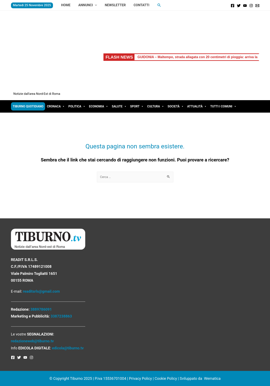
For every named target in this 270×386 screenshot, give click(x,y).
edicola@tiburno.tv (68, 348)
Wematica (212, 378)
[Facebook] (232, 5)
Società (176, 106)
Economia (98, 106)
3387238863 (61, 316)
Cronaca (56, 106)
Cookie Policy (166, 378)
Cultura (155, 106)
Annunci (86, 5)
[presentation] (93, 5)
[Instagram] (251, 5)
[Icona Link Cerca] (154, 5)
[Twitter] (239, 5)
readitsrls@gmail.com (41, 291)
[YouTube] (245, 5)
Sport (137, 106)
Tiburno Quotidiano (28, 106)
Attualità (197, 106)
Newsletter (112, 5)
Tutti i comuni (223, 106)
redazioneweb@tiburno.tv (32, 341)
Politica (76, 106)
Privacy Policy (140, 378)
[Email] (257, 5)
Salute (119, 106)
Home (65, 5)
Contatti (137, 5)
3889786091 (41, 309)
